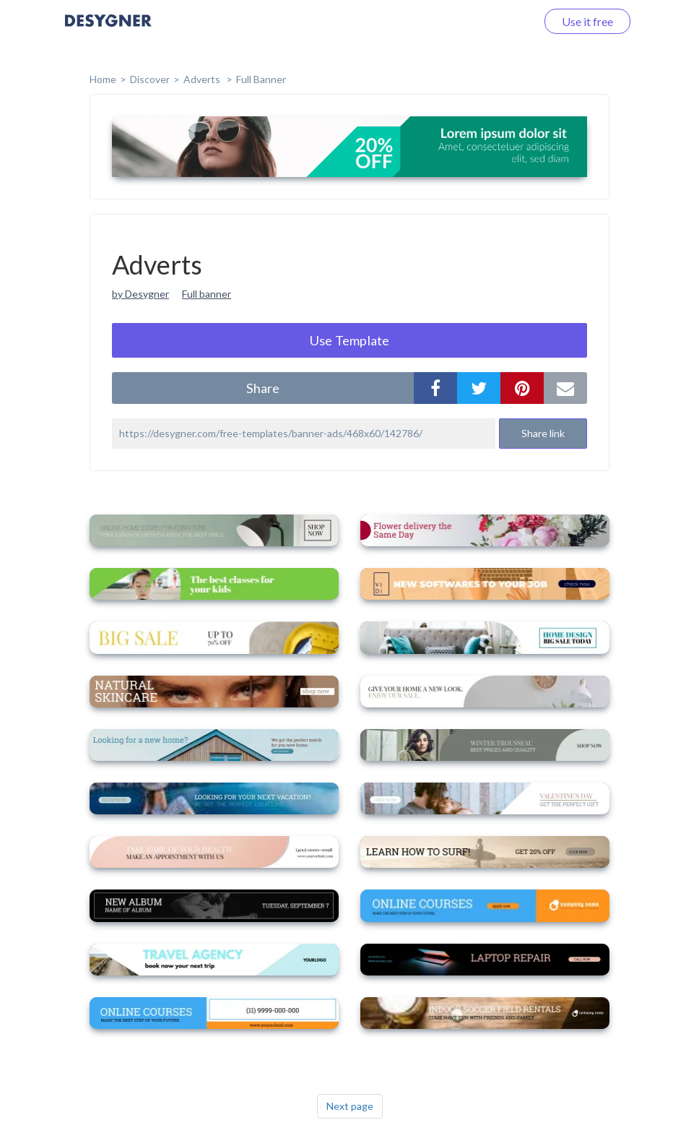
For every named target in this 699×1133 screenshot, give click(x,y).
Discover (150, 79)
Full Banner (261, 79)
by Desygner (140, 294)
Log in (502, 21)
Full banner (206, 294)
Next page (349, 1106)
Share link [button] (543, 433)
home (103, 79)
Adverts (202, 79)
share (262, 388)
